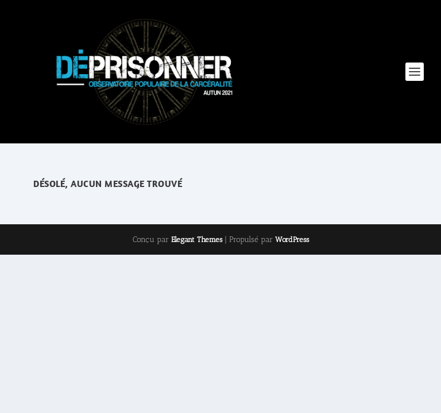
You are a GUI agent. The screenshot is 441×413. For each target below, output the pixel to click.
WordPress (292, 239)
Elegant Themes (196, 239)
